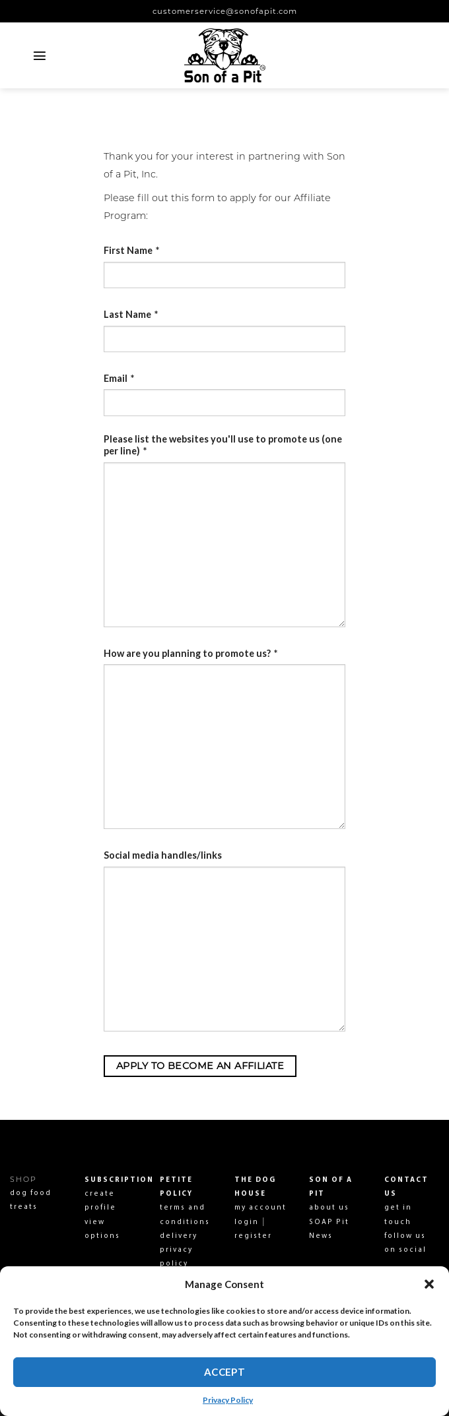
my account (260, 1208)
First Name (131, 250)
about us (329, 1208)
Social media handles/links (163, 855)
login (246, 1222)
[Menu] (40, 55)
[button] (429, 1284)
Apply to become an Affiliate (200, 1066)
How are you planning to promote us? (190, 653)
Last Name (131, 314)
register (253, 1236)
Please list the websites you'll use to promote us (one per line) (223, 445)
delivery (178, 1236)
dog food (31, 1193)
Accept (225, 1372)
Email (119, 378)
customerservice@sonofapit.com (225, 11)
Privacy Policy (228, 1400)
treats (24, 1207)
